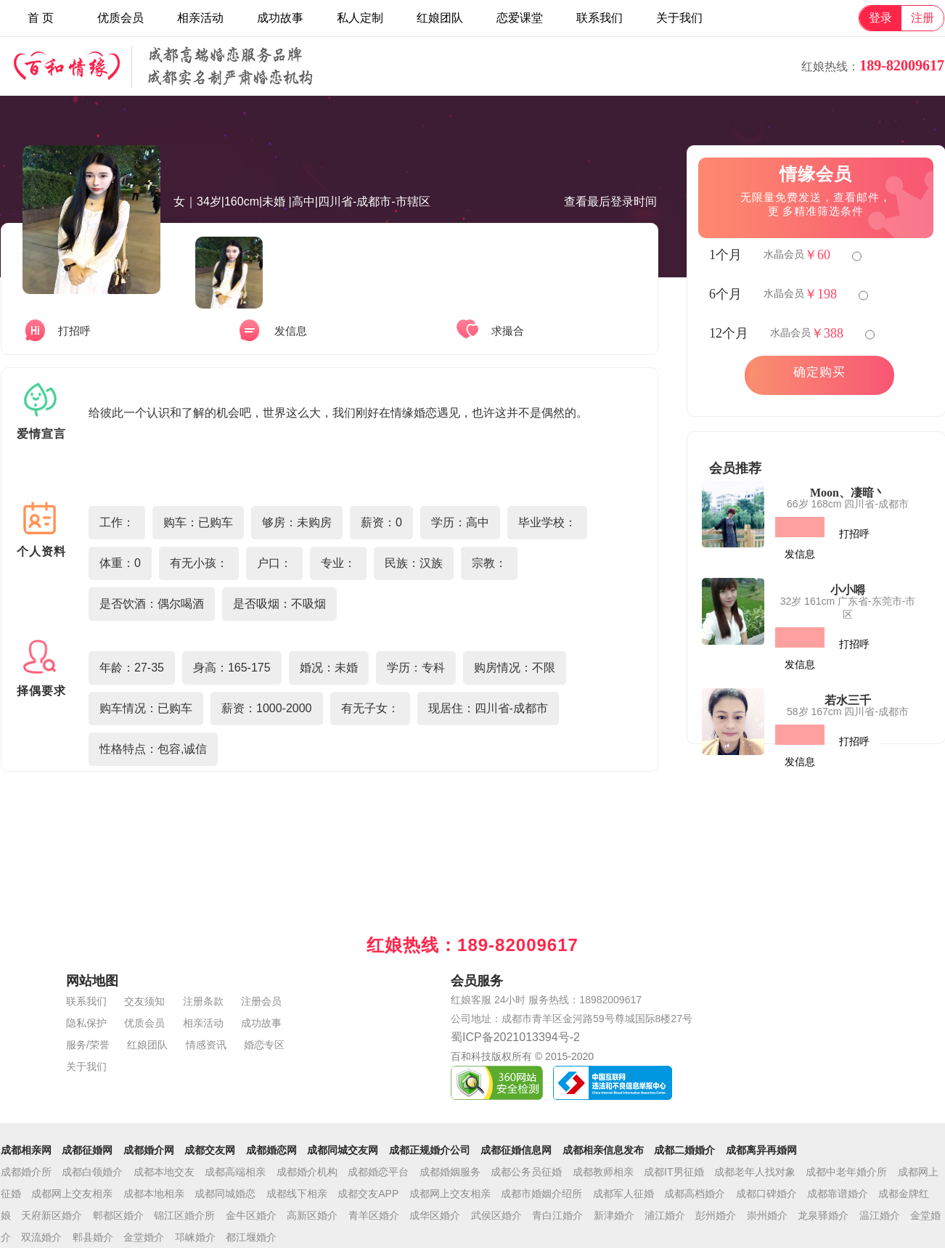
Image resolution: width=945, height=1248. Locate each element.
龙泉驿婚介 (823, 1215)
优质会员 (120, 18)
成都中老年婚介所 (846, 1172)
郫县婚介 (93, 1237)
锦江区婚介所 (184, 1215)
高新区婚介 (312, 1215)
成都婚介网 (148, 1150)
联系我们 (599, 18)
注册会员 (261, 1001)
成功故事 (280, 18)
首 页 (41, 18)
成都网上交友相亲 (71, 1193)
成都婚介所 (26, 1172)
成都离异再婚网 (761, 1150)
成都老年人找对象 (754, 1172)
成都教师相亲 (603, 1172)
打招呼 (854, 533)
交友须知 (144, 1001)
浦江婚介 (665, 1215)
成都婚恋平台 (378, 1172)
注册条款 (203, 1001)
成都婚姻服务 (450, 1172)
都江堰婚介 (251, 1237)
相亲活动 (200, 18)
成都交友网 (209, 1150)
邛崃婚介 (195, 1237)
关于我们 (679, 18)
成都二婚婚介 (684, 1150)
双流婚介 (41, 1237)
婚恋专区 (264, 1045)
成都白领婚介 (92, 1172)
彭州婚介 (715, 1215)
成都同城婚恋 (225, 1193)
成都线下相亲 (296, 1193)
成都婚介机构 (307, 1172)
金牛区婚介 (251, 1215)
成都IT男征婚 (673, 1172)
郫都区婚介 (118, 1215)
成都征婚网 (87, 1150)
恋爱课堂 (519, 18)
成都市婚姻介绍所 (541, 1193)
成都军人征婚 (623, 1193)
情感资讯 (206, 1045)
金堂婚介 (143, 1237)
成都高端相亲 (235, 1172)
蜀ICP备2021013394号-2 (515, 1037)
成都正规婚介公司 (429, 1150)
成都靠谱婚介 (837, 1193)
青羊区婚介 (373, 1215)
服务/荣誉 (88, 1045)
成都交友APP (368, 1193)
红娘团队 (440, 18)
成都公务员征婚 (526, 1172)
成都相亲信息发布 (603, 1150)
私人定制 (360, 18)
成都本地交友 (164, 1172)
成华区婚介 (434, 1215)
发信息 (800, 554)
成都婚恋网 (271, 1150)
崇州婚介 (767, 1215)
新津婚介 (614, 1215)
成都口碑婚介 (766, 1193)
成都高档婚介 (694, 1193)
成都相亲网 (26, 1150)
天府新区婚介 (51, 1215)
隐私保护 (86, 1023)
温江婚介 (879, 1215)
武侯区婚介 (496, 1215)
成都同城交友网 (342, 1150)
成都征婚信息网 (516, 1150)
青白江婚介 (557, 1215)
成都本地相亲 (153, 1193)
